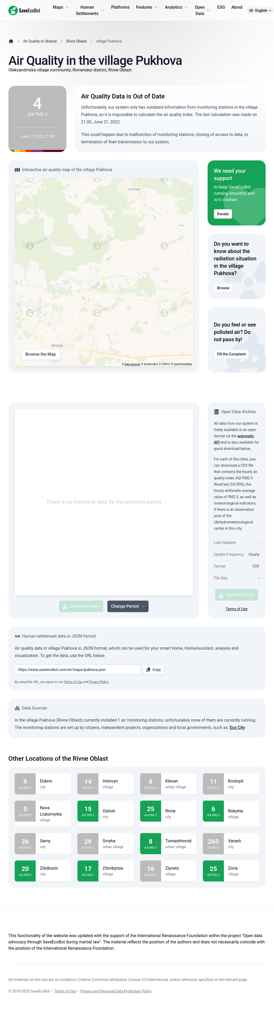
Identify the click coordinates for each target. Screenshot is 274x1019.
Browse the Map (40, 354)
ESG (221, 7)
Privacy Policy (98, 682)
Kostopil (241, 781)
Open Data (203, 10)
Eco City (237, 727)
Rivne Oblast (76, 41)
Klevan (178, 781)
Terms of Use (236, 609)
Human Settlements (90, 10)
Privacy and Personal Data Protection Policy (116, 991)
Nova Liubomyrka (53, 811)
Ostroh (116, 811)
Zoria (241, 868)
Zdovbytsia (116, 868)
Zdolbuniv (53, 868)
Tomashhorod (178, 841)
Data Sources (132, 364)
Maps (61, 7)
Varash (241, 841)
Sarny (53, 841)
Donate (223, 214)
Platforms (120, 7)
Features (147, 7)
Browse (223, 288)
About (237, 7)
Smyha (116, 841)
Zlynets (178, 868)
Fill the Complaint (231, 354)
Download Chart (80, 606)
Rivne (178, 811)
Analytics (177, 7)
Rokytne (241, 811)
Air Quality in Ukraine (40, 41)
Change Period (128, 606)
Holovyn (116, 781)
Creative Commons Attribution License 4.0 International (123, 980)
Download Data (236, 594)
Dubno (53, 781)
